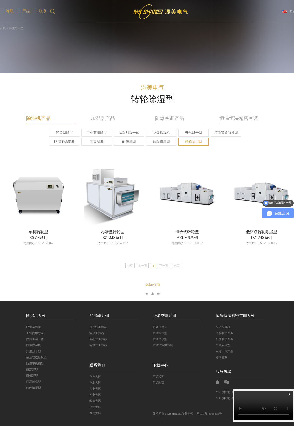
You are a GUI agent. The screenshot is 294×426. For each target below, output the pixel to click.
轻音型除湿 (59, 133)
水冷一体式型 (220, 351)
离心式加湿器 (93, 339)
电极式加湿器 (93, 345)
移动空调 (217, 357)
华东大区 (90, 376)
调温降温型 (156, 142)
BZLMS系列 (108, 238)
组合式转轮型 (182, 232)
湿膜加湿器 (92, 333)
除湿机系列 (31, 316)
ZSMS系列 (34, 238)
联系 (43, 11)
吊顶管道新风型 (221, 133)
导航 (10, 11)
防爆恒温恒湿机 (158, 345)
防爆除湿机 (156, 133)
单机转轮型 (33, 232)
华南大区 (90, 401)
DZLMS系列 (256, 238)
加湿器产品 (98, 118)
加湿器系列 (94, 316)
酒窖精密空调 (220, 333)
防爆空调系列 (159, 316)
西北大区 (90, 395)
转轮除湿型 (188, 142)
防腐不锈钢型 (59, 142)
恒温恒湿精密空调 (234, 118)
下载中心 (156, 365)
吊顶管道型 (218, 345)
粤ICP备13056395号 (204, 413)
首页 (3, 28)
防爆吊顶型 (155, 339)
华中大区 (90, 407)
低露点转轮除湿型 (256, 232)
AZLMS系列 (182, 238)
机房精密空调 (220, 339)
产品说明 (154, 376)
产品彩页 (154, 382)
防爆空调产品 (165, 118)
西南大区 (90, 413)
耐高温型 (92, 142)
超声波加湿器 (93, 327)
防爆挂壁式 (155, 327)
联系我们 (92, 365)
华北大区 (90, 382)
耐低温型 (124, 142)
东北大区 (90, 388)
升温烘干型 (188, 133)
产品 (26, 11)
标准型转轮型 (108, 232)
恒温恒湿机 (218, 327)
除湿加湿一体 (124, 133)
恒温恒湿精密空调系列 (230, 316)
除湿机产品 (34, 118)
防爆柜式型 (155, 333)
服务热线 (219, 371)
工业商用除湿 (92, 133)
